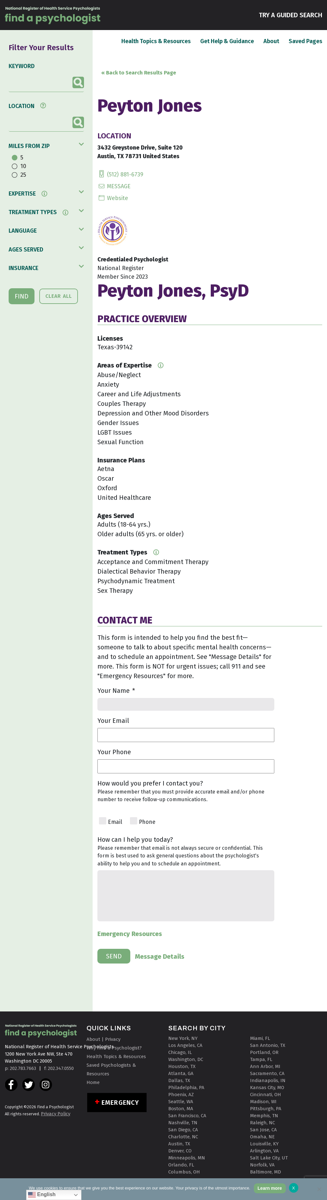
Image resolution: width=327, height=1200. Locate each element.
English (42, 1195)
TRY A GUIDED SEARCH (290, 14)
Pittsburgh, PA (265, 1108)
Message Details (159, 956)
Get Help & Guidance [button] (227, 41)
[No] (319, 1189)
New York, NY (183, 1038)
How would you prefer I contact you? (150, 783)
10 (23, 166)
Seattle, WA (180, 1101)
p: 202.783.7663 (20, 1068)
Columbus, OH (184, 1172)
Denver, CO (180, 1151)
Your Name (116, 690)
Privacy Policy (55, 1114)
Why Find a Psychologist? (114, 1048)
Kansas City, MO (267, 1087)
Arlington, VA (264, 1151)
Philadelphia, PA (186, 1087)
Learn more (270, 1188)
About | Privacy (103, 1039)
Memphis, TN (264, 1116)
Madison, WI (263, 1101)
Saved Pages (305, 41)
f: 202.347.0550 (59, 1068)
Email (115, 822)
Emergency (120, 1102)
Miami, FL (260, 1038)
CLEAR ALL (58, 296)
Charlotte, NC (183, 1137)
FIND (21, 296)
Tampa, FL (261, 1059)
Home (93, 1082)
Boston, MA (180, 1108)
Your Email (113, 720)
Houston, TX (181, 1066)
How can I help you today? (135, 839)
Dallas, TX (179, 1080)
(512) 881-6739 (120, 174)
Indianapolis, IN (267, 1080)
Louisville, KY (264, 1144)
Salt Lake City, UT (269, 1158)
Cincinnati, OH (265, 1094)
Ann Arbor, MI (265, 1066)
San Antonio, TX (267, 1045)
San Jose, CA (263, 1130)
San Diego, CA (183, 1130)
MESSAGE (114, 186)
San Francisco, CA (187, 1116)
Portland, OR (264, 1052)
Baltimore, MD (265, 1172)
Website (112, 198)
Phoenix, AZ (181, 1094)
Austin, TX (179, 1144)
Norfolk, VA (262, 1165)
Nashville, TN (182, 1123)
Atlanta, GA (181, 1073)
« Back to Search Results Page (138, 73)
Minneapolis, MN (186, 1158)
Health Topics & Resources (156, 41)
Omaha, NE (262, 1137)
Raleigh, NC (262, 1123)
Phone (147, 822)
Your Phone (114, 752)
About (271, 41)
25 (23, 174)
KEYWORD (21, 66)
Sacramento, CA (267, 1073)
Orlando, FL (181, 1165)
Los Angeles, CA (185, 1045)
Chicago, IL (180, 1052)
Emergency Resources (129, 934)
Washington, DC (185, 1059)
